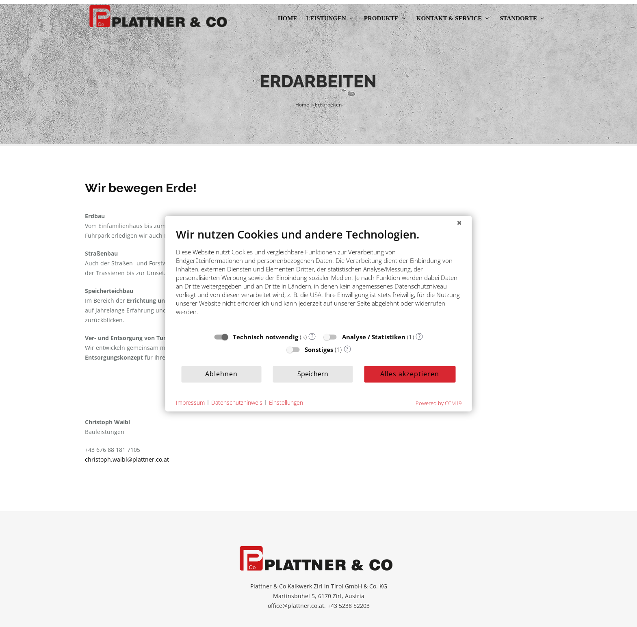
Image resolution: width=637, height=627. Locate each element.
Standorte (523, 18)
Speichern (312, 373)
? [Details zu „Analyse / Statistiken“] (419, 336)
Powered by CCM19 (439, 402)
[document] (319, 277)
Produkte (385, 18)
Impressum (190, 402)
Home (287, 18)
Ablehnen (221, 373)
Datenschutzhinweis (236, 402)
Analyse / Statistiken (373, 336)
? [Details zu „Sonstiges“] (347, 348)
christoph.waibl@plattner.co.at (127, 459)
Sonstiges (319, 349)
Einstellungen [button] (286, 402)
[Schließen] (459, 222)
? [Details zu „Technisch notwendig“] (312, 336)
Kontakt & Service (453, 18)
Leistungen (330, 18)
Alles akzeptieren (409, 373)
